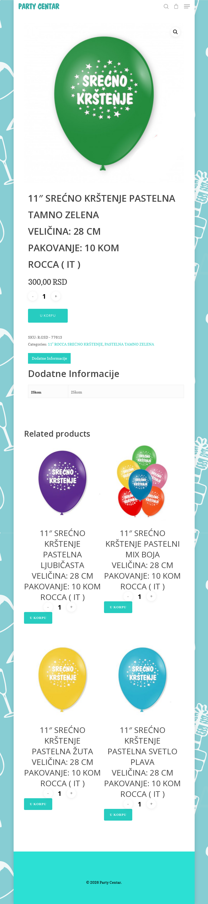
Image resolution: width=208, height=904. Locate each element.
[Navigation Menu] (187, 6)
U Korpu (48, 315)
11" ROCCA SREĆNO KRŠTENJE (75, 344)
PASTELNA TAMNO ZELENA (129, 344)
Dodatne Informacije (49, 358)
